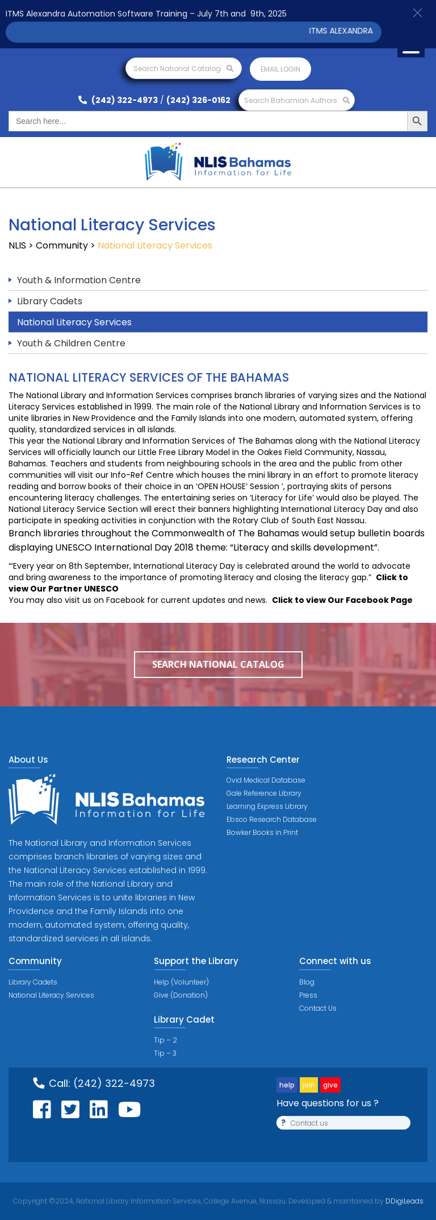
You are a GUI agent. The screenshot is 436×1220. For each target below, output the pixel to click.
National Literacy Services (74, 322)
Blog (307, 982)
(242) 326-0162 (198, 100)
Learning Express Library (267, 806)
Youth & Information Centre (79, 280)
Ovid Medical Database (266, 780)
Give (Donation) (181, 995)
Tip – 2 (165, 1040)
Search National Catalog (183, 68)
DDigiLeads (404, 1201)
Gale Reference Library (264, 793)
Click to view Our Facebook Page (342, 600)
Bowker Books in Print (262, 832)
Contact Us (318, 1008)
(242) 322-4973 (118, 100)
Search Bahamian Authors (297, 100)
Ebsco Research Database (272, 819)
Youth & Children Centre (71, 343)
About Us (28, 760)
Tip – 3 (165, 1053)
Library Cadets (49, 301)
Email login (280, 69)
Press (308, 995)
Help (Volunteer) (181, 982)
